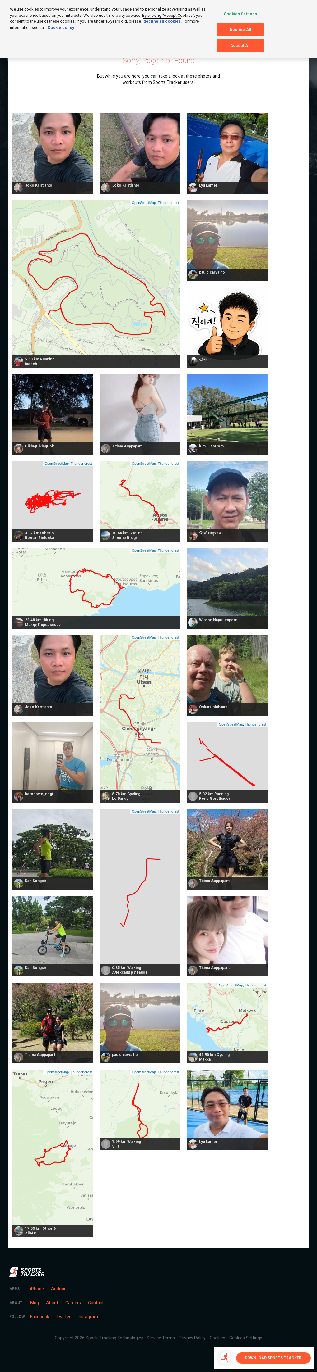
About (52, 1302)
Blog (34, 1302)
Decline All (240, 29)
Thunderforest (168, 203)
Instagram (88, 1316)
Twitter (63, 1316)
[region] (158, 29)
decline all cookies (162, 21)
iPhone (37, 1288)
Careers (73, 1302)
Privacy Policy (192, 1337)
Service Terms (161, 1337)
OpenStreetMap (144, 203)
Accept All (240, 45)
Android (59, 1288)
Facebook (39, 1316)
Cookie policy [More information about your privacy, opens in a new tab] (61, 27)
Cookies (217, 1337)
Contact (96, 1302)
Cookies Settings (245, 1337)
